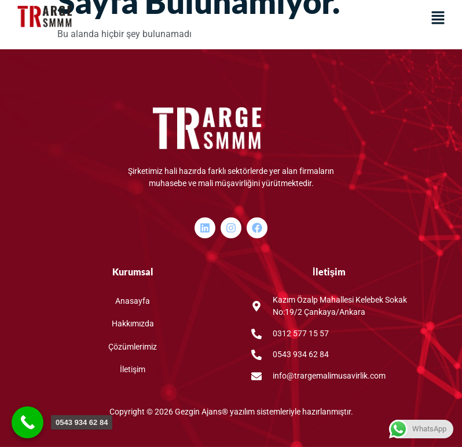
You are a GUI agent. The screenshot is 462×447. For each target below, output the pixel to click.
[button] (437, 18)
